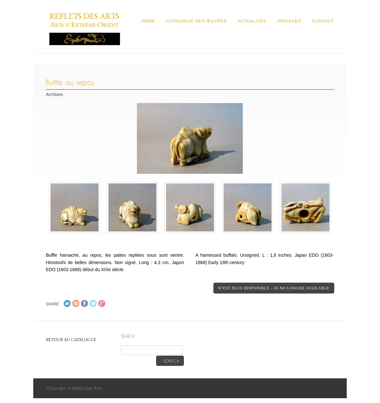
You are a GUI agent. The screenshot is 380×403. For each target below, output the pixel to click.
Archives (289, 21)
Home (148, 21)
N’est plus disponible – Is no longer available (273, 288)
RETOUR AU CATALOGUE (71, 339)
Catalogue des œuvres (196, 21)
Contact (323, 21)
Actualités (252, 21)
